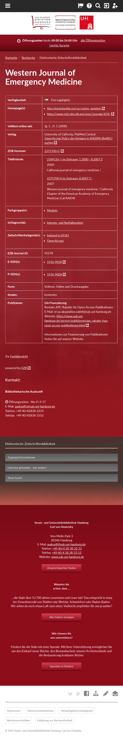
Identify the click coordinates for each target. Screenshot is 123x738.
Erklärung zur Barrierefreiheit (54, 720)
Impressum (13, 710)
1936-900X (54, 274)
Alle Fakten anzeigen (61, 617)
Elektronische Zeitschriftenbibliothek (30, 444)
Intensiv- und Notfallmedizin (65, 223)
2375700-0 (52, 151)
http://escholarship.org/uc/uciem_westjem (74, 108)
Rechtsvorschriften (18, 720)
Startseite (11, 58)
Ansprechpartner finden (61, 568)
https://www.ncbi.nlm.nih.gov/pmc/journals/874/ (78, 114)
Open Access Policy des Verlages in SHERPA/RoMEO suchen (78, 141)
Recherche (28, 58)
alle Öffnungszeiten (93, 40)
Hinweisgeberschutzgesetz (77, 710)
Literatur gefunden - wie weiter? (27, 467)
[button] (7, 5)
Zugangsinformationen (21, 457)
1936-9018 (54, 262)
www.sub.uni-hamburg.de (67, 557)
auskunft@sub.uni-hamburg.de (66, 544)
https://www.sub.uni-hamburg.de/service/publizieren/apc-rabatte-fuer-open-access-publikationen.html (76, 320)
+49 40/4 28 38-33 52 (66, 552)
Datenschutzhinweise (40, 710)
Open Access (55, 241)
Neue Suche (15, 477)
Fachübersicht (19, 356)
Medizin (52, 210)
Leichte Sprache (59, 45)
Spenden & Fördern (61, 666)
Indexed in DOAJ (58, 235)
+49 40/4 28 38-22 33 (67, 548)
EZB (24, 368)
